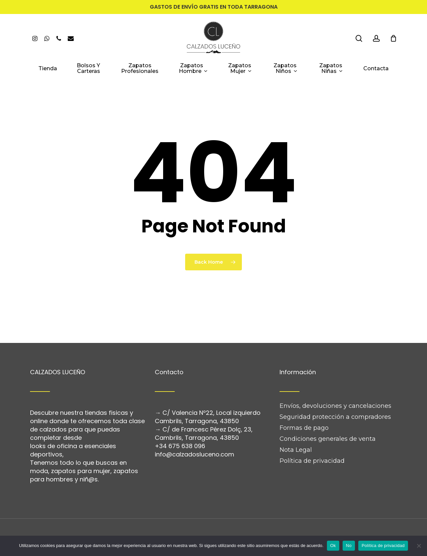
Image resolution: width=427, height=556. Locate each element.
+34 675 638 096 (180, 426)
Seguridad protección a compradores (335, 397)
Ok (333, 545)
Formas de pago (304, 408)
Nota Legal (296, 430)
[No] (418, 545)
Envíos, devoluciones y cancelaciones (335, 386)
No (349, 545)
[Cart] (393, 38)
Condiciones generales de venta (328, 419)
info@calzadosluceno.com (194, 435)
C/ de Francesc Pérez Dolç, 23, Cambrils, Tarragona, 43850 (204, 414)
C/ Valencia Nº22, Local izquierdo (211, 393)
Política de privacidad (312, 441)
